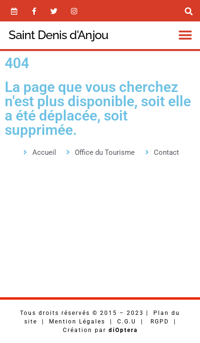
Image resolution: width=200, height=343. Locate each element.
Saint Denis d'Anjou (58, 35)
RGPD (159, 321)
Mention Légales (77, 321)
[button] (185, 35)
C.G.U (126, 321)
